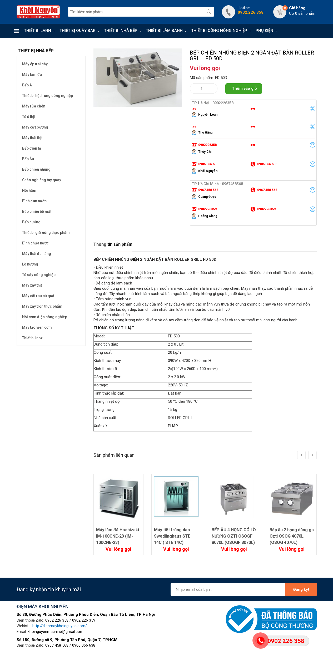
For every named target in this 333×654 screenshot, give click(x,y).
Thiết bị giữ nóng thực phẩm (46, 232)
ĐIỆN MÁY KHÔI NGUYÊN (42, 606)
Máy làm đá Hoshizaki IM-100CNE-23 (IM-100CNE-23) (117, 536)
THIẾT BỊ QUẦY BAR (77, 30)
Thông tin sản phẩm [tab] (112, 244)
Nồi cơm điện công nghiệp (44, 317)
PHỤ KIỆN (264, 30)
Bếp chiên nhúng (36, 169)
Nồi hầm (29, 190)
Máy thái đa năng (36, 254)
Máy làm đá (32, 74)
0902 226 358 (56, 620)
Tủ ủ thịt (28, 117)
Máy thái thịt (32, 138)
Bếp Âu (28, 159)
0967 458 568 (56, 645)
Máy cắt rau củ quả (38, 296)
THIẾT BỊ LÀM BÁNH (164, 30)
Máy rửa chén (33, 106)
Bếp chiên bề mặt (36, 211)
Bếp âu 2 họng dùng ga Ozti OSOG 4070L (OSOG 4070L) (292, 536)
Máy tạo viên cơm (37, 327)
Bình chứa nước (35, 243)
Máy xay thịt (32, 285)
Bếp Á (27, 85)
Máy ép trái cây (35, 64)
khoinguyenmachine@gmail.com (55, 631)
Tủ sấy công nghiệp (39, 275)
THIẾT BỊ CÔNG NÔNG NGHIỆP (219, 30)
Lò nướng (30, 264)
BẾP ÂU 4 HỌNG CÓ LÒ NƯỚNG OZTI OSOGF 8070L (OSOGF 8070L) (234, 536)
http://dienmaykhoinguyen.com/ (59, 625)
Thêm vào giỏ (244, 88)
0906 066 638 (83, 645)
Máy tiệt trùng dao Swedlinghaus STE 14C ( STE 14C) (172, 536)
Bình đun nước (34, 201)
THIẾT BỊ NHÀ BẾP (120, 30)
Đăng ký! (301, 589)
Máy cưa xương (35, 127)
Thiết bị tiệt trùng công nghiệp (47, 96)
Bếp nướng (31, 222)
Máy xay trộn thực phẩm (42, 306)
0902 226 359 (83, 620)
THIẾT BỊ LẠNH (37, 30)
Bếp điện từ (31, 148)
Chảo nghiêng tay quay (41, 180)
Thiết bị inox (32, 338)
